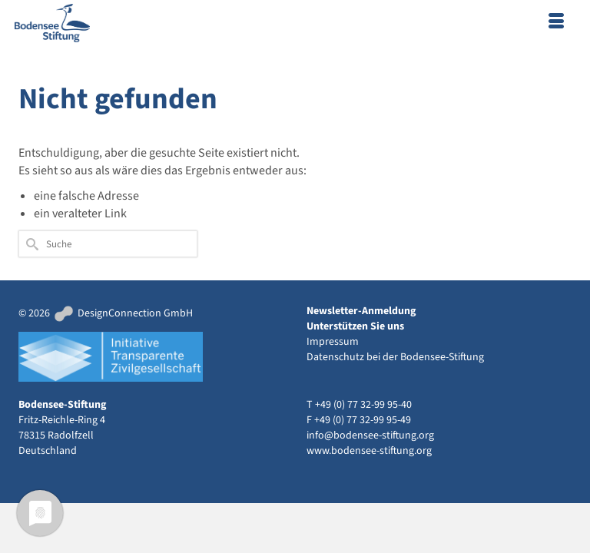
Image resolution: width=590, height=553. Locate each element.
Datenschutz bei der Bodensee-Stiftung (395, 357)
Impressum (333, 341)
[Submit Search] (29, 243)
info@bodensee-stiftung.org (370, 435)
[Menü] (556, 23)
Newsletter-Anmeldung (361, 311)
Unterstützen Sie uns (355, 326)
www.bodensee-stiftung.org (369, 451)
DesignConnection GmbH (122, 313)
